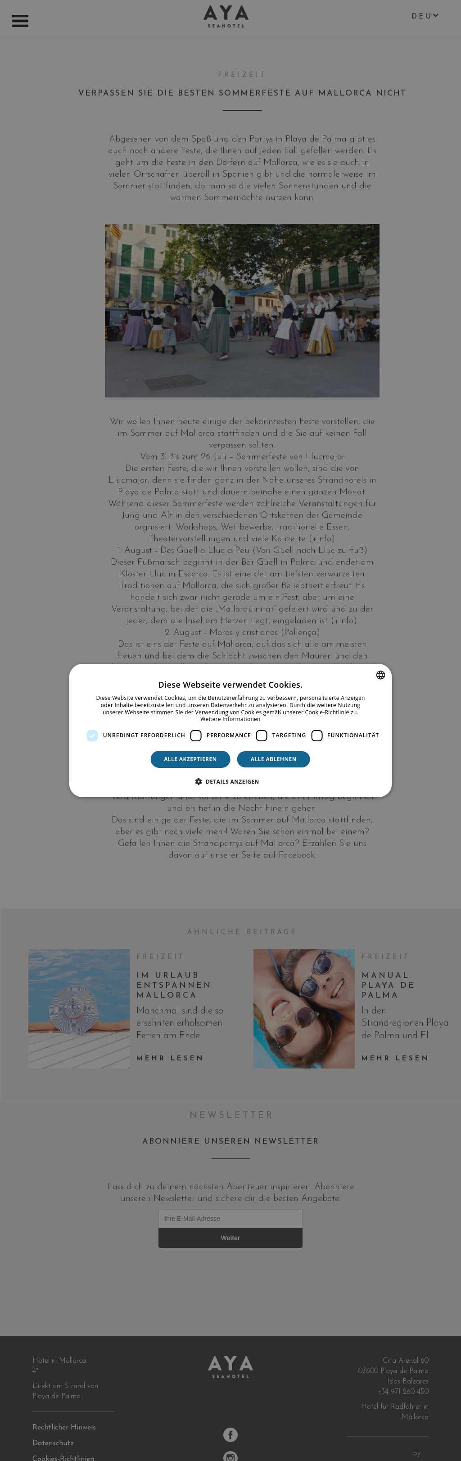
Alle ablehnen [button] (274, 759)
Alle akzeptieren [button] (190, 759)
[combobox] (380, 675)
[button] (230, 781)
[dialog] (230, 730)
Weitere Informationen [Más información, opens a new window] (230, 719)
